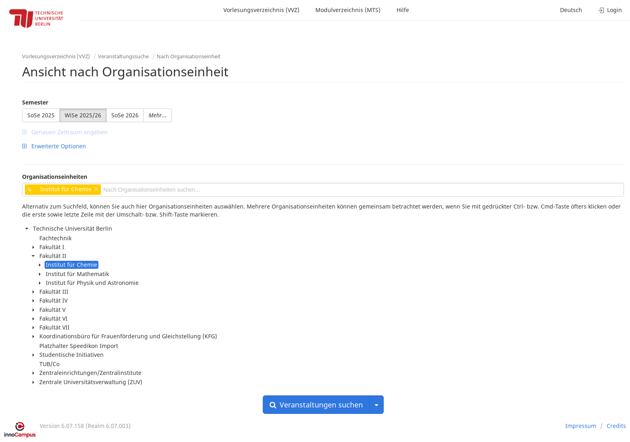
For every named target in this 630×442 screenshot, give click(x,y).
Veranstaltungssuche (123, 56)
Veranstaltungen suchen (316, 404)
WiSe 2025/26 (83, 115)
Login (610, 10)
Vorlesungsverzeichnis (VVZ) (261, 10)
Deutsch (571, 10)
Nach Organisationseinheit (189, 56)
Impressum (580, 426)
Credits (616, 426)
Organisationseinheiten (54, 176)
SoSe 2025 (41, 115)
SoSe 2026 (125, 115)
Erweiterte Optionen (54, 146)
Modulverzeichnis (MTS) (347, 10)
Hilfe (403, 10)
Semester (35, 102)
